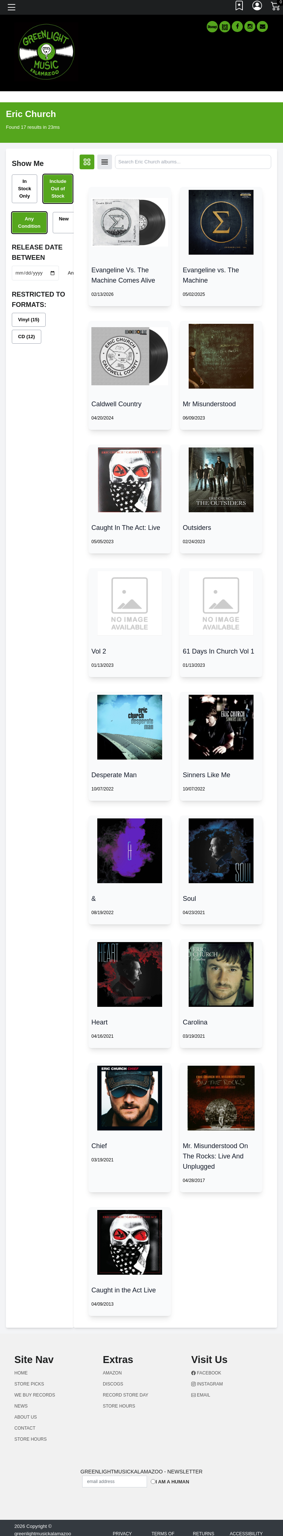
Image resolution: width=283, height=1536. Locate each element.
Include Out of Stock (57, 188)
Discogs (113, 1384)
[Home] (46, 51)
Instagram (207, 1384)
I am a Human (172, 1481)
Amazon (112, 1373)
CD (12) (26, 336)
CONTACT (24, 1428)
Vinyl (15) (28, 319)
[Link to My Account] (257, 7)
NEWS (21, 1406)
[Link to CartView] (276, 5)
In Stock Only (24, 188)
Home (21, 1373)
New (64, 219)
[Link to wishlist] (239, 7)
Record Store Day (126, 1395)
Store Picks (29, 1384)
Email (200, 1395)
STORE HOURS (30, 1439)
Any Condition (29, 222)
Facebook (206, 1373)
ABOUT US (25, 1417)
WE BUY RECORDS (34, 1395)
